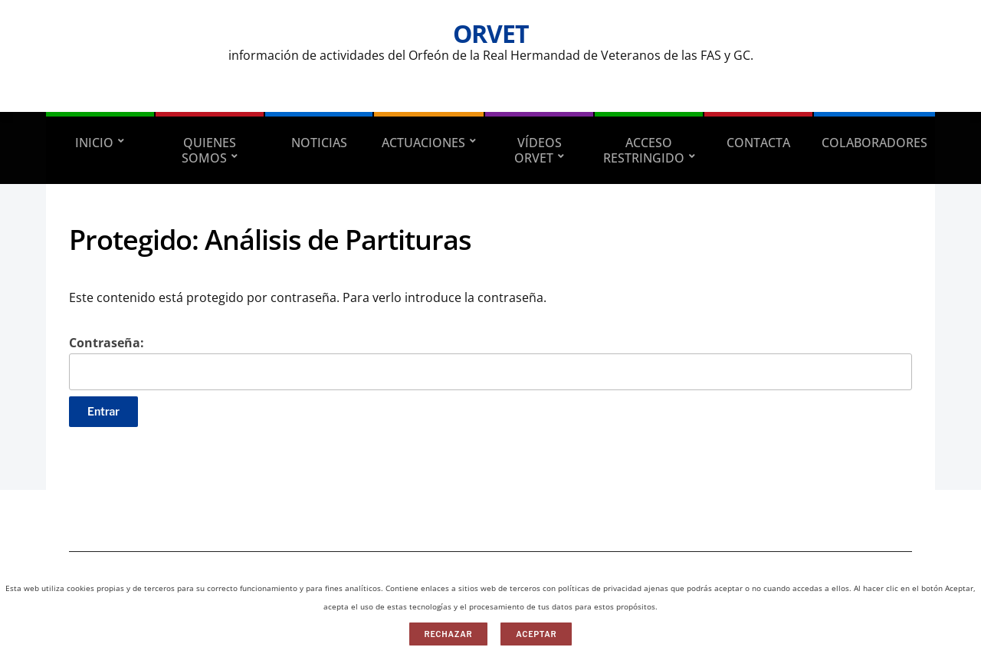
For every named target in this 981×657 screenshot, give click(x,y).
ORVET (491, 33)
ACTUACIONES (423, 142)
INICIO (94, 142)
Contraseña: (490, 362)
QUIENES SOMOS (209, 150)
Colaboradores (874, 142)
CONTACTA (758, 142)
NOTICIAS (319, 142)
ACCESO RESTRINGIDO (643, 150)
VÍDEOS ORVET (538, 150)
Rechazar (449, 634)
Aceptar (536, 634)
